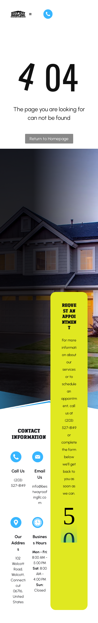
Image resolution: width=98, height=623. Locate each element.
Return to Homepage (49, 138)
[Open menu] (30, 14)
